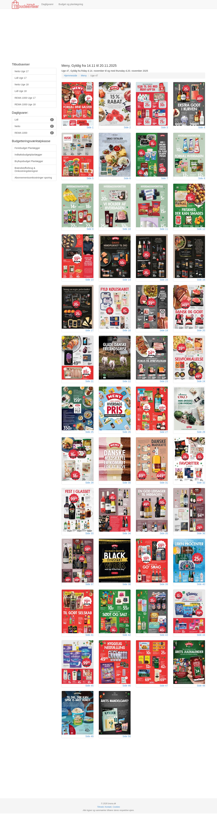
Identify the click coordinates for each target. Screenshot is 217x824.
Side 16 (201, 283)
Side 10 (127, 231)
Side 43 (164, 643)
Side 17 (89, 334)
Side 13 (89, 283)
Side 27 (164, 437)
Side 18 (127, 334)
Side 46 (127, 695)
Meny (84, 75)
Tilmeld (100, 817)
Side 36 (201, 540)
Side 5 (90, 179)
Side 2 (127, 128)
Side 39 (164, 592)
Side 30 (127, 489)
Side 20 (201, 334)
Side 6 (127, 179)
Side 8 (201, 179)
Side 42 (127, 643)
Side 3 (164, 128)
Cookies (116, 817)
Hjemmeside (70, 75)
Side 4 (201, 128)
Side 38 (127, 592)
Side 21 (89, 386)
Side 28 (201, 437)
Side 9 (90, 231)
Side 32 (201, 489)
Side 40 (201, 592)
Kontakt (108, 817)
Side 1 (90, 128)
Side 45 (89, 695)
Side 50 (127, 746)
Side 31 (164, 489)
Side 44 (201, 643)
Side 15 (164, 283)
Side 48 (201, 695)
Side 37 (89, 592)
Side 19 (164, 334)
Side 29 (89, 489)
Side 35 (164, 540)
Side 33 (89, 540)
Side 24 (201, 386)
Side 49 (89, 746)
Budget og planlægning (71, 4)
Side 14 (127, 283)
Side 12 (201, 231)
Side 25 (89, 437)
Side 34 (127, 540)
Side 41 (89, 643)
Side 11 (164, 231)
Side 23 (164, 386)
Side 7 (164, 179)
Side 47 (164, 695)
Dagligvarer (47, 4)
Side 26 (127, 437)
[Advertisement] (108, 36)
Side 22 (127, 386)
